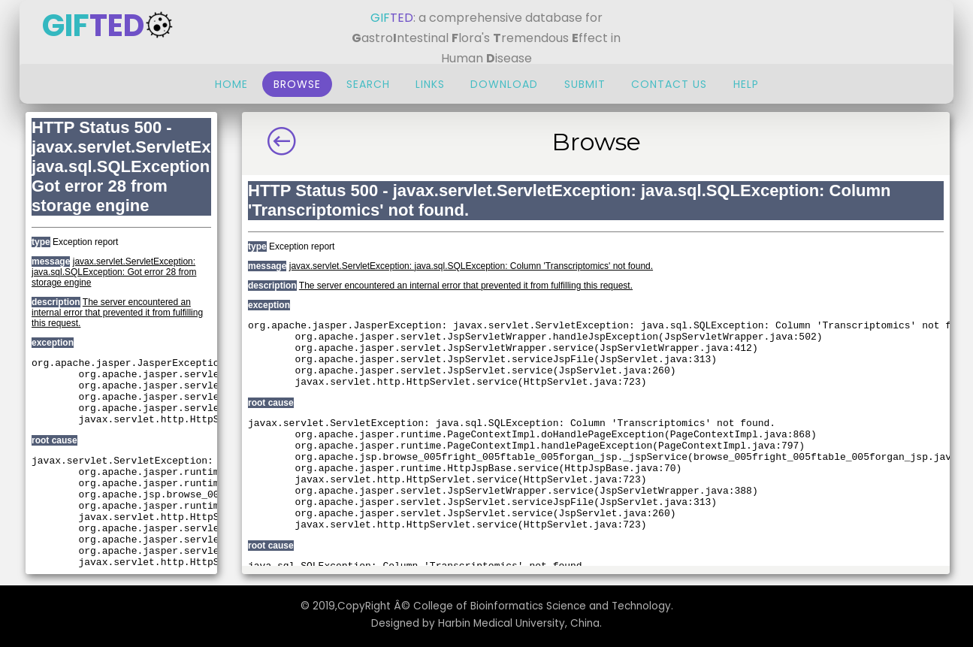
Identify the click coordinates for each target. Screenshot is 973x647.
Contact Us (671, 84)
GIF (108, 26)
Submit (585, 84)
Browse (297, 84)
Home (231, 84)
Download (504, 84)
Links (430, 84)
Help (746, 84)
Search (368, 84)
